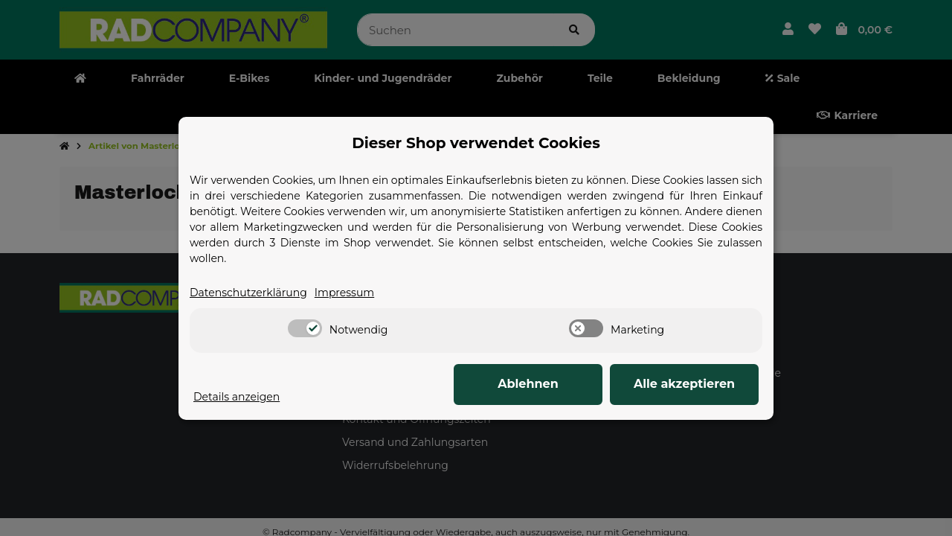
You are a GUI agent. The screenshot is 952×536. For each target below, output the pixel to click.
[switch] (305, 328)
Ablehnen (528, 384)
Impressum (344, 292)
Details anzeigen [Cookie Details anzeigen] (236, 396)
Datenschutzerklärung (248, 292)
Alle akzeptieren (684, 384)
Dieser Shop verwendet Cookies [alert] (476, 143)
